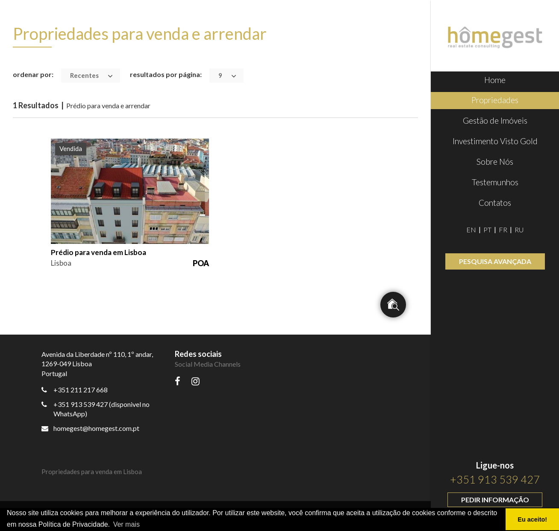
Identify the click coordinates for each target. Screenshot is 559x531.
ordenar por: (33, 74)
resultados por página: (166, 74)
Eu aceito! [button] (532, 519)
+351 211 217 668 (80, 390)
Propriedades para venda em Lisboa (91, 471)
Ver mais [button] (126, 524)
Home (495, 80)
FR (503, 229)
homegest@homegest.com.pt (90, 428)
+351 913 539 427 (495, 479)
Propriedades (494, 100)
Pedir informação (495, 499)
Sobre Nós (495, 161)
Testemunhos (495, 182)
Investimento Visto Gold (495, 141)
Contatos (495, 203)
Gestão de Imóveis (495, 120)
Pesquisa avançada (495, 261)
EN (471, 229)
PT (487, 229)
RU (519, 229)
